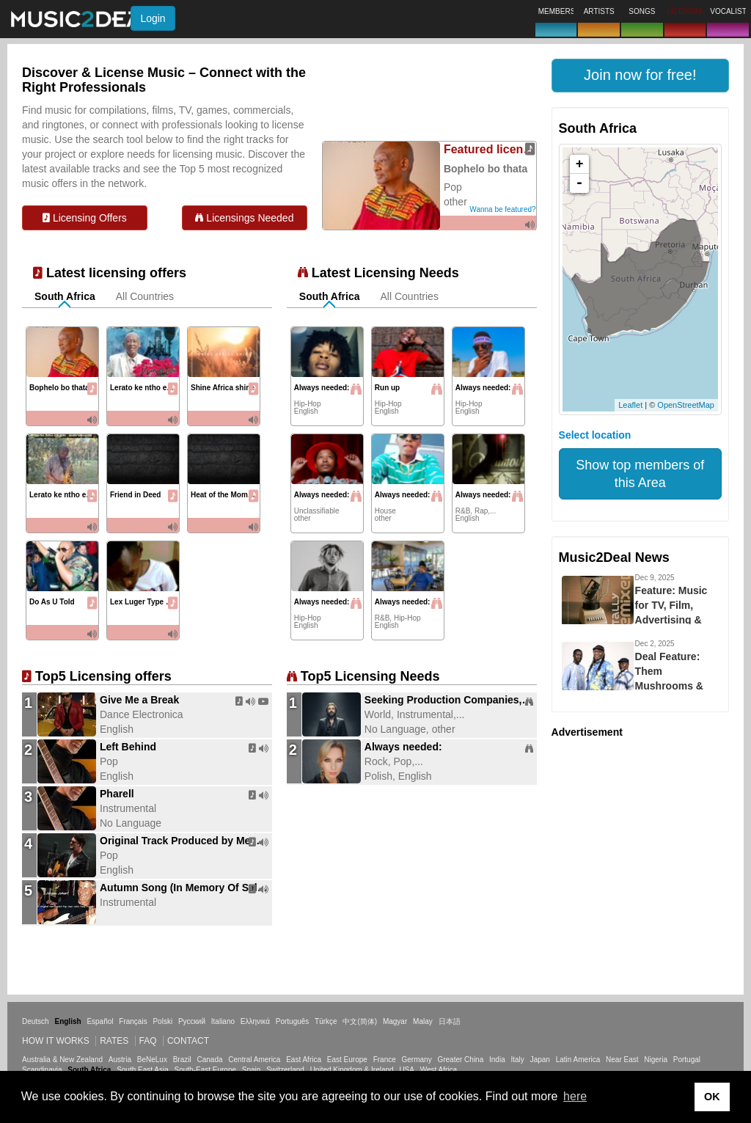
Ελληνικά (255, 1021)
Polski (162, 1021)
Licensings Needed (244, 218)
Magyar (395, 1021)
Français (133, 1021)
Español (100, 1021)
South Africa (64, 296)
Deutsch (35, 1021)
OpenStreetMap (685, 404)
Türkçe (326, 1021)
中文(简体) (359, 1021)
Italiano (223, 1021)
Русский (191, 1021)
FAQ (148, 1041)
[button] (640, 75)
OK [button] (712, 1096)
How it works (55, 1041)
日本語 (450, 1021)
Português (292, 1021)
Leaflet (630, 404)
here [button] (575, 1096)
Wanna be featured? (502, 209)
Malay (423, 1021)
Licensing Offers (85, 218)
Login (152, 18)
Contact (188, 1041)
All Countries (145, 296)
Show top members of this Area (640, 474)
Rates (114, 1041)
